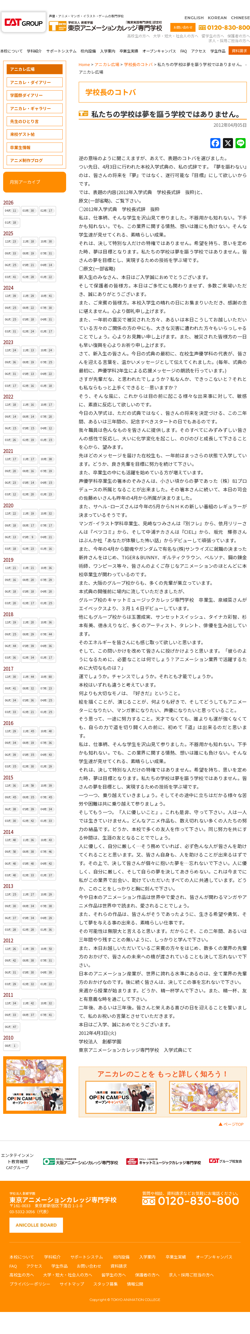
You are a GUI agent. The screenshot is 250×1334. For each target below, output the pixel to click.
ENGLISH (194, 5)
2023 (8, 330)
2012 (8, 928)
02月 (48, 198)
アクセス (198, 38)
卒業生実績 (128, 38)
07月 (48, 241)
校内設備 (88, 38)
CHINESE (240, 5)
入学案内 (107, 38)
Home (84, 52)
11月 (30, 229)
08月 (30, 241)
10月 (48, 229)
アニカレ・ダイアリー (30, 70)
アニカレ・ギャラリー (30, 96)
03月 (30, 198)
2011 (8, 982)
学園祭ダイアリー (26, 83)
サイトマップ (72, 1272)
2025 (8, 221)
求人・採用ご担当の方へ (229, 28)
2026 (8, 190)
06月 (12, 253)
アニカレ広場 (22, 57)
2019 (8, 547)
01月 (12, 210)
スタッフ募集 (105, 1272)
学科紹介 (34, 38)
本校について (11, 38)
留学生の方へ (213, 23)
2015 (8, 765)
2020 (8, 493)
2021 (8, 438)
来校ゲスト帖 (22, 122)
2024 (8, 275)
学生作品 (217, 38)
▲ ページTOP (231, 1112)
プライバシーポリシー (29, 1272)
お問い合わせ (182, 15)
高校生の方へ (138, 23)
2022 (8, 384)
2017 (8, 656)
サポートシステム (61, 38)
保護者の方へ (238, 23)
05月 (30, 253)
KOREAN (217, 5)
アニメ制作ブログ (26, 148)
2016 (8, 710)
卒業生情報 (20, 135)
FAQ (183, 38)
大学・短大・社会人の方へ (175, 23)
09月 (12, 241)
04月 (12, 198)
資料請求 (239, 38)
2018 (8, 602)
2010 (8, 1025)
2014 (8, 819)
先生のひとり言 (24, 109)
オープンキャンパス (159, 38)
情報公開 (135, 1272)
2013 (8, 873)
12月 (12, 229)
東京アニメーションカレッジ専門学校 (62, 1186)
